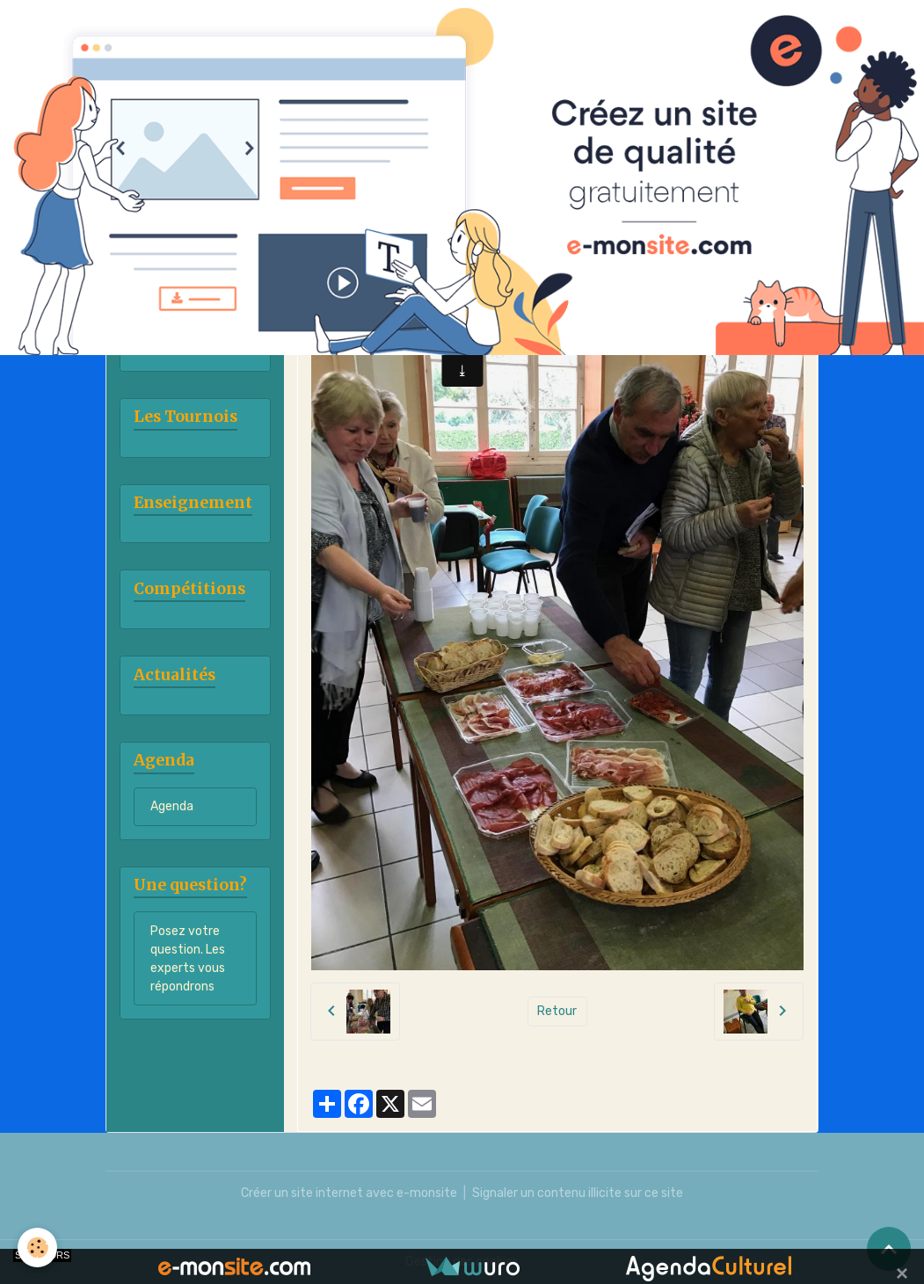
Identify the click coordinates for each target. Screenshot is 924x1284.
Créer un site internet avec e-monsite (349, 1193)
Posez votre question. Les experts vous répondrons (187, 959)
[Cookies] (37, 1247)
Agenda (171, 806)
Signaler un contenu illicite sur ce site (577, 1193)
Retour (557, 1011)
